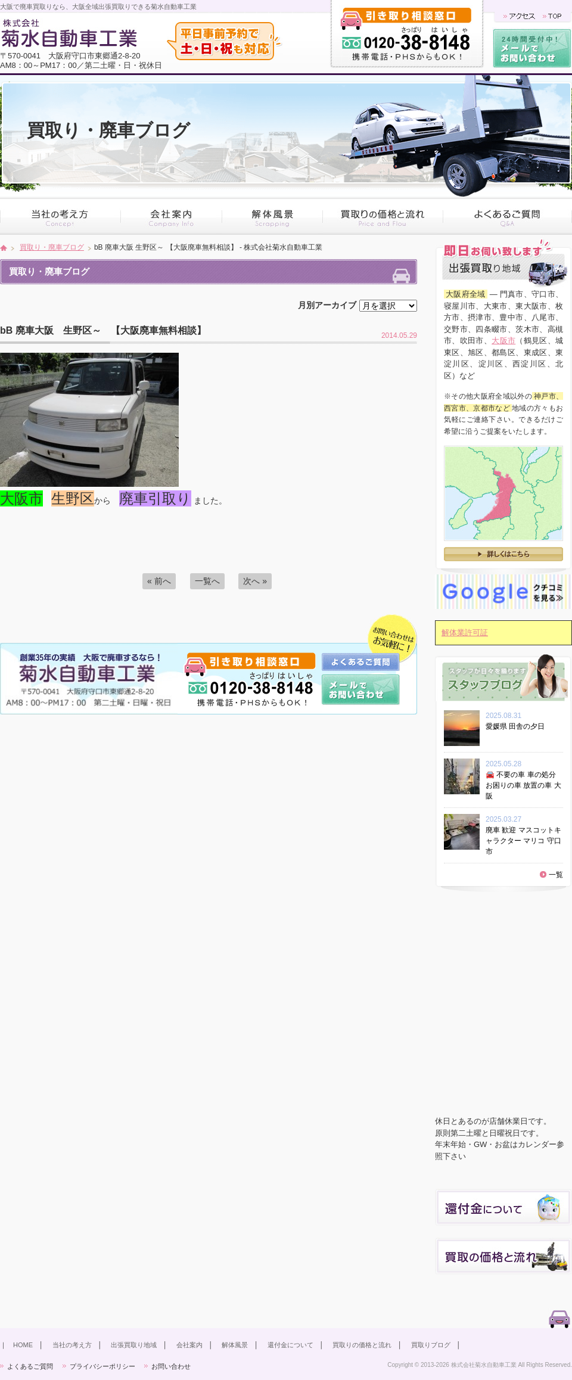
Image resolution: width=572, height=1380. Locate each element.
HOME (23, 1344)
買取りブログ (430, 1344)
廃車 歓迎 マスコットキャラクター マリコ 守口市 (523, 841)
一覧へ (207, 581)
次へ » (255, 581)
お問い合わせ (171, 1366)
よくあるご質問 (30, 1366)
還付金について (290, 1344)
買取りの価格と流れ (361, 1344)
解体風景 (235, 1344)
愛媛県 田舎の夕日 (519, 726)
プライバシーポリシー (102, 1366)
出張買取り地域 (134, 1344)
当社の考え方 (72, 1344)
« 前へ (159, 581)
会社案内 (189, 1344)
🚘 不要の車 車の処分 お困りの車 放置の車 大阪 (523, 785)
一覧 (556, 875)
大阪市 (503, 340)
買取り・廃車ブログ (52, 247)
